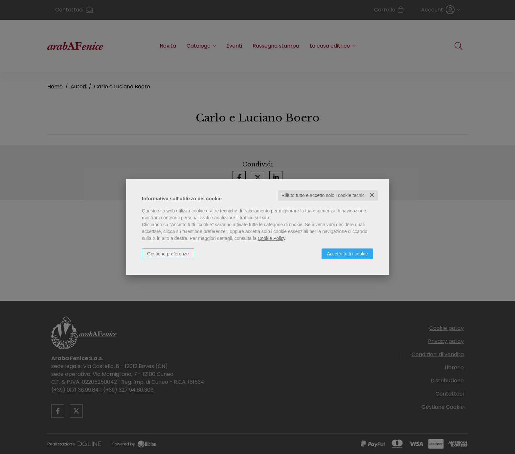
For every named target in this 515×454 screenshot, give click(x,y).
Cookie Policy (271, 238)
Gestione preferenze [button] (168, 253)
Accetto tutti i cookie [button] (347, 253)
